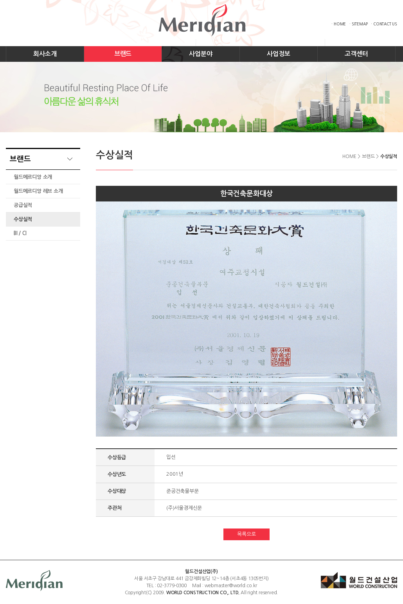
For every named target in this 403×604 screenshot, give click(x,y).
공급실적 (23, 205)
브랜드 (122, 54)
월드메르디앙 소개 (33, 177)
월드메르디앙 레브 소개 (38, 191)
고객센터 (356, 54)
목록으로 (246, 534)
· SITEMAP (358, 24)
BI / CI (20, 233)
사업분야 (200, 54)
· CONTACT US (384, 24)
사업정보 (278, 54)
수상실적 (23, 219)
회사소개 (44, 54)
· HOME (338, 24)
